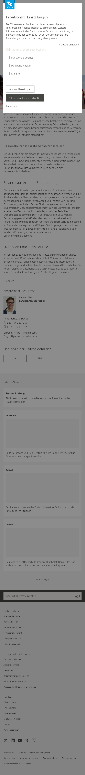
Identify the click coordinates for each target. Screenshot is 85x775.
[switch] (68, 44)
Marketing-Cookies (21, 65)
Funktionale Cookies (22, 57)
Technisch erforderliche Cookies (28, 49)
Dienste (15, 73)
